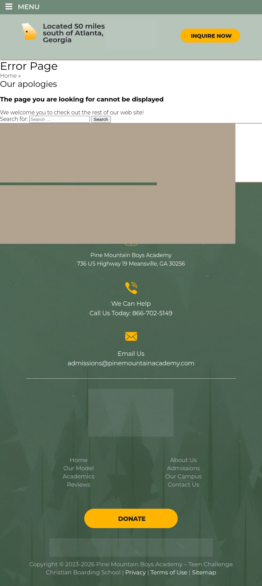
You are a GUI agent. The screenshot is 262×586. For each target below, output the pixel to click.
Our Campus (183, 476)
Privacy (135, 572)
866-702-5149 (152, 313)
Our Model (78, 468)
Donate (131, 519)
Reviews (78, 484)
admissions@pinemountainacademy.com (131, 363)
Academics (78, 476)
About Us (183, 460)
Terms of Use (168, 572)
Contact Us (183, 484)
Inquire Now (211, 36)
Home (8, 76)
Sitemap (204, 572)
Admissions (183, 468)
